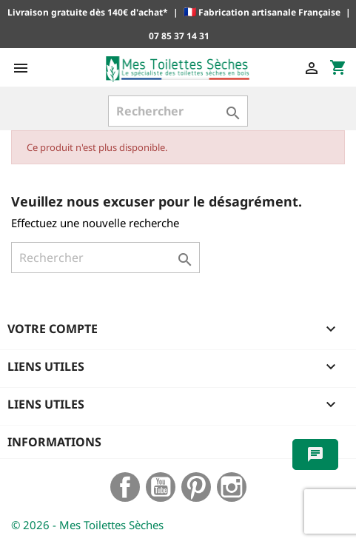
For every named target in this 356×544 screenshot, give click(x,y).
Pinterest (196, 487)
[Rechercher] (177, 111)
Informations (54, 442)
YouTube (160, 487)
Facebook (125, 487)
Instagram (231, 487)
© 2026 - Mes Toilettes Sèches (87, 524)
